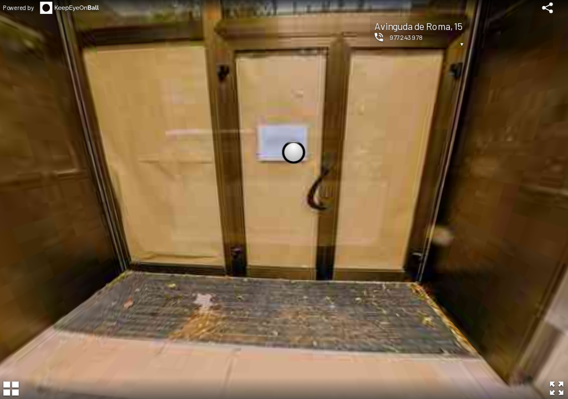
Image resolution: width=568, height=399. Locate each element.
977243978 (406, 37)
